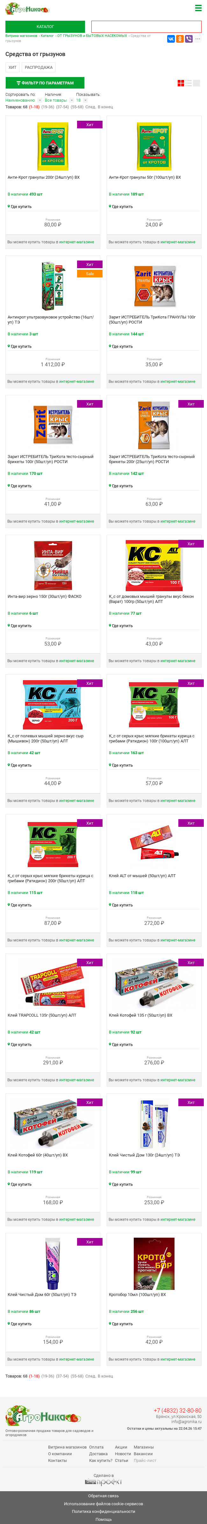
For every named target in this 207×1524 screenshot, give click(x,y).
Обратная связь (103, 1495)
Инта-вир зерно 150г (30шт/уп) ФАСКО (45, 596)
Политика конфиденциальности (103, 1511)
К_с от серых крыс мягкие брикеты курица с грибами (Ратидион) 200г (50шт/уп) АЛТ (50, 878)
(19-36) (47, 106)
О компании (60, 1453)
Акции (121, 1447)
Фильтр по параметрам (45, 83)
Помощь (104, 1519)
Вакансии (143, 1453)
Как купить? (100, 1460)
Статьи (121, 1460)
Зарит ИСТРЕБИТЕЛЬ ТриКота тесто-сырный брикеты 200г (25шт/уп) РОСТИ (152, 459)
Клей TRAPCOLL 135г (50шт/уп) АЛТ (42, 1015)
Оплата (96, 1447)
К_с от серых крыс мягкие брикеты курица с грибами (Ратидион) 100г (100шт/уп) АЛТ (152, 738)
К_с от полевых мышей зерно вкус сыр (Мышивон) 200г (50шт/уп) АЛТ (45, 738)
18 (78, 100)
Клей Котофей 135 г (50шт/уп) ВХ (140, 1015)
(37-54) (62, 106)
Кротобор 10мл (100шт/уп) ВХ (137, 1294)
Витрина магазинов (21, 36)
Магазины (144, 1447)
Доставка (98, 1453)
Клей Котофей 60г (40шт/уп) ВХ (38, 1155)
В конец (105, 106)
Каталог (45, 26)
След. (90, 106)
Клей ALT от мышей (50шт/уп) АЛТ (142, 875)
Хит (13, 67)
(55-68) (77, 106)
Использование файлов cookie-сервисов (103, 1503)
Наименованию (20, 100)
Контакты (57, 1460)
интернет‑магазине (76, 242)
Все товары (56, 100)
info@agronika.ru (186, 1421)
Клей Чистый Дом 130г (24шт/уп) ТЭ (144, 1155)
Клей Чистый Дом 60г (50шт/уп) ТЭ (42, 1294)
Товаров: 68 (16, 106)
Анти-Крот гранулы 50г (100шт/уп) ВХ (145, 177)
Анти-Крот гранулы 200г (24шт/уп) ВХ (44, 177)
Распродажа (39, 67)
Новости (123, 1453)
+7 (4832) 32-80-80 (178, 1410)
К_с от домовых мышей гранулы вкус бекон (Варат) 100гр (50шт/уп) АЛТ (151, 599)
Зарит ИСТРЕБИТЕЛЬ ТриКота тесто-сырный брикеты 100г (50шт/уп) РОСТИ (51, 459)
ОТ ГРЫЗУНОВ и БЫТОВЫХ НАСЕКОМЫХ (92, 36)
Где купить (20, 206)
